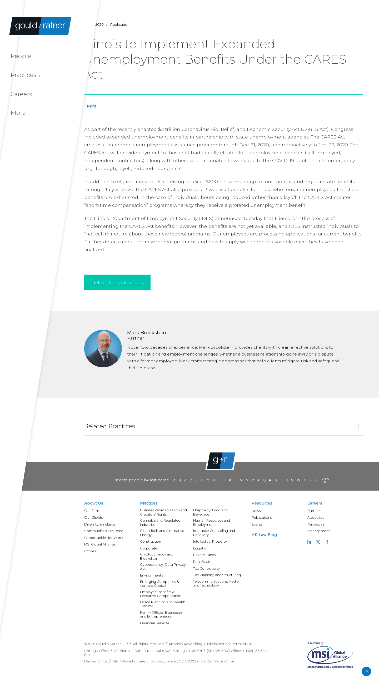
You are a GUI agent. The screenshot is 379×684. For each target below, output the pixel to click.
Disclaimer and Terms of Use (230, 644)
